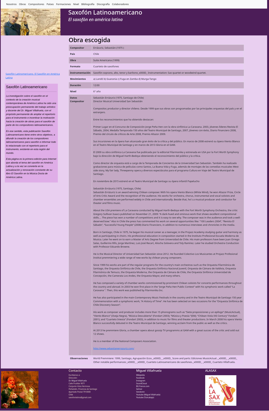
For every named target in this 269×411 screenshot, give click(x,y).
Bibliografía (87, 4)
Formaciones (63, 4)
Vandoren (140, 391)
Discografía (103, 4)
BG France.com (142, 386)
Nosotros (11, 4)
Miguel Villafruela (149, 371)
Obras (22, 4)
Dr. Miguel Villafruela (78, 380)
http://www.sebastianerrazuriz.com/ (113, 348)
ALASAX (210, 371)
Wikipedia (140, 375)
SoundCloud (141, 383)
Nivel (76, 4)
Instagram (140, 380)
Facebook (140, 378)
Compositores (36, 4)
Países (50, 4)
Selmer (139, 389)
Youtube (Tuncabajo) (145, 397)
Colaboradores (120, 4)
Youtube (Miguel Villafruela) (148, 394)
